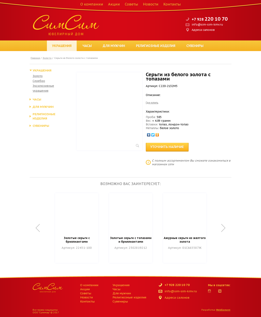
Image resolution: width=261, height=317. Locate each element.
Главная (35, 58)
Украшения (62, 46)
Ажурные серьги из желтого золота (185, 239)
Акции (114, 4)
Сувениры (194, 46)
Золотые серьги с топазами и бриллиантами (131, 239)
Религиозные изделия (155, 46)
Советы (131, 4)
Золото (47, 58)
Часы (87, 46)
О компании (91, 4)
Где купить (152, 102)
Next (223, 228)
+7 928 (210, 19)
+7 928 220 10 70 (177, 285)
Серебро (39, 81)
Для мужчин (114, 46)
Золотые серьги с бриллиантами (77, 239)
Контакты (172, 4)
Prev (38, 228)
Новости (150, 4)
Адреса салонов (203, 30)
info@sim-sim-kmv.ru (207, 24)
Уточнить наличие (167, 147)
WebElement (223, 309)
